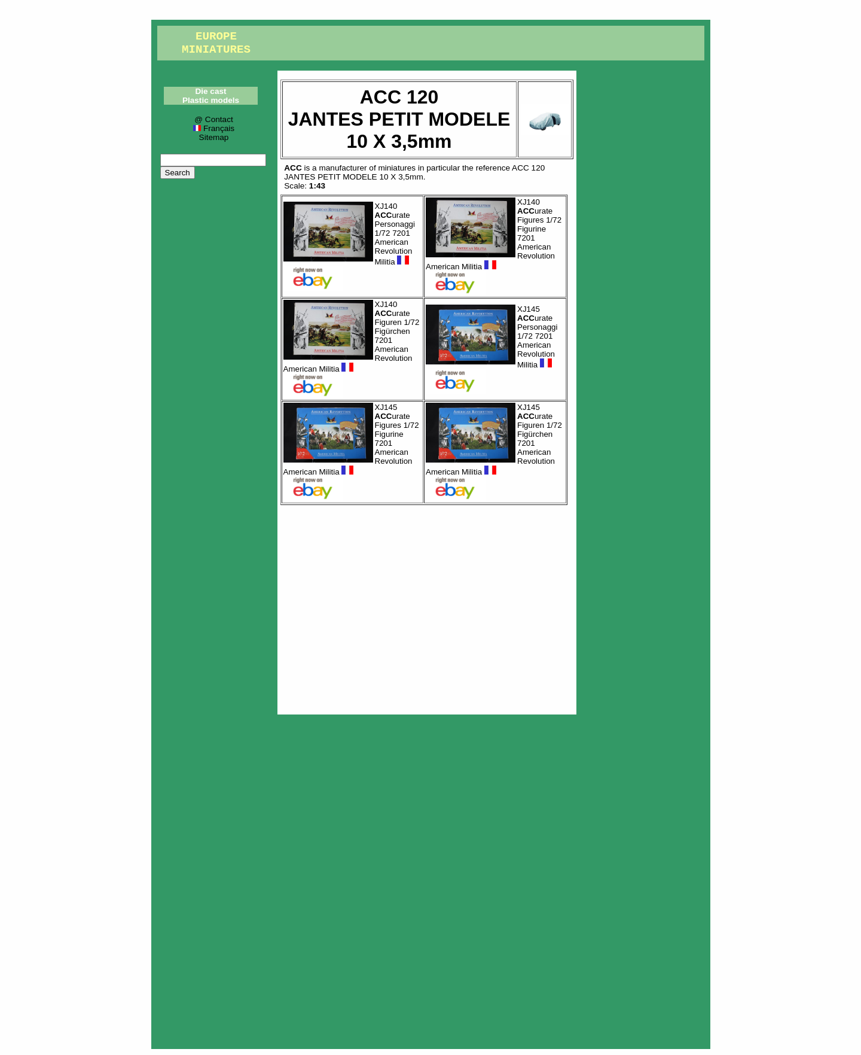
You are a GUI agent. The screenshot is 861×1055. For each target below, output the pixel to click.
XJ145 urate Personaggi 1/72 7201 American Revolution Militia (537, 337)
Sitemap (214, 137)
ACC (292, 167)
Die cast (210, 91)
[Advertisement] (426, 607)
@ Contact (213, 119)
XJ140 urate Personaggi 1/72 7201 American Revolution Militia (395, 234)
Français (213, 128)
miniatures (397, 167)
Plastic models (210, 100)
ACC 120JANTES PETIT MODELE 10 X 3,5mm (414, 172)
